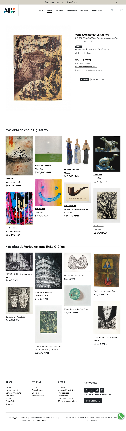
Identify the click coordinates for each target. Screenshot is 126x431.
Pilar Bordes (98, 226)
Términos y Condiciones (68, 401)
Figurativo (10, 398)
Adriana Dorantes (71, 169)
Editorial (61, 387)
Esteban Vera (11, 228)
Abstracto (10, 395)
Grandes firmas (38, 395)
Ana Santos (10, 178)
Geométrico (11, 401)
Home (41, 10)
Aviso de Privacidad (66, 398)
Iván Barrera (40, 208)
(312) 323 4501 (20, 417)
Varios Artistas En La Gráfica (92, 34)
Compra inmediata (13, 393)
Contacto (95, 79)
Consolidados (38, 390)
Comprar (84, 79)
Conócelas (72, 2)
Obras (49, 10)
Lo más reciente (12, 390)
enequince (41, 420)
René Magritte (70, 206)
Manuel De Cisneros (43, 165)
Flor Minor (97, 175)
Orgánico (10, 404)
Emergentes (37, 393)
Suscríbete (93, 400)
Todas (8, 387)
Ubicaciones (63, 395)
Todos (34, 387)
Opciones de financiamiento (86, 67)
